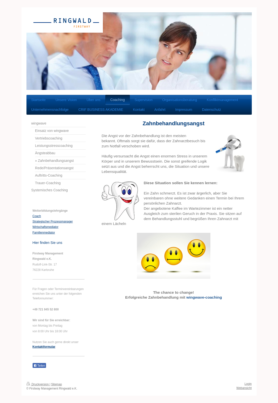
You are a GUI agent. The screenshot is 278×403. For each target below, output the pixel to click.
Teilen (39, 365)
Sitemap (56, 384)
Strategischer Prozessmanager (53, 221)
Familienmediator (44, 232)
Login (248, 384)
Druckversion (38, 384)
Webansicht (244, 388)
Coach (37, 216)
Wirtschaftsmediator (46, 227)
